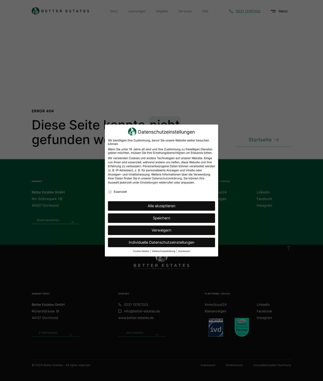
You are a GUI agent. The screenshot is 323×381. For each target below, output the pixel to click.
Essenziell (117, 191)
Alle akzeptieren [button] (162, 206)
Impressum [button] (184, 251)
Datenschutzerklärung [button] (164, 251)
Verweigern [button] (161, 230)
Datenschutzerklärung (167, 178)
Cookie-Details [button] (141, 251)
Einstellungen (149, 182)
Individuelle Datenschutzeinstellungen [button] (161, 242)
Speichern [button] (161, 218)
